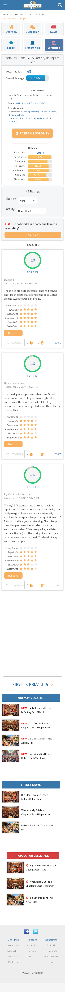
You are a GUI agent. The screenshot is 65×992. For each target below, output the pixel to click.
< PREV (32, 684)
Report (57, 342)
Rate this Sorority (32, 133)
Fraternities (13, 951)
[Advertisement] (32, 639)
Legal (51, 962)
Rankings (13, 962)
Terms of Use (51, 951)
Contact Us (32, 956)
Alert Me (33, 235)
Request (32, 951)
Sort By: (10, 208)
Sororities (13, 956)
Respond (13, 333)
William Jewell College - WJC (30, 103)
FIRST (17, 684)
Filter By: (10, 198)
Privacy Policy (51, 956)
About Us (51, 945)
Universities (13, 945)
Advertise (32, 945)
